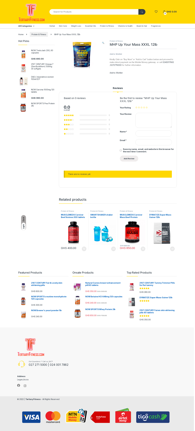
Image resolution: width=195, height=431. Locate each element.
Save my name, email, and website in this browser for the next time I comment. (148, 150)
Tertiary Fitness (33, 399)
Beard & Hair (142, 26)
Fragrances (156, 26)
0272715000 (115, 65)
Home (20, 34)
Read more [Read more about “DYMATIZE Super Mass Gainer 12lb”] (172, 249)
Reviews (118, 88)
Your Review (125, 114)
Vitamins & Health (125, 26)
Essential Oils (90, 26)
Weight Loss (76, 26)
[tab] (118, 89)
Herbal (52, 26)
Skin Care (63, 26)
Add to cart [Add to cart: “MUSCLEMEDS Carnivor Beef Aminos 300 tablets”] (84, 249)
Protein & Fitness (107, 26)
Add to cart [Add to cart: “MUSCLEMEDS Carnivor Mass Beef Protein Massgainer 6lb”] (143, 249)
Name (123, 131)
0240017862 (168, 62)
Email (123, 140)
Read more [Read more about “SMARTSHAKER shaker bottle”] (113, 249)
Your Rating (125, 107)
